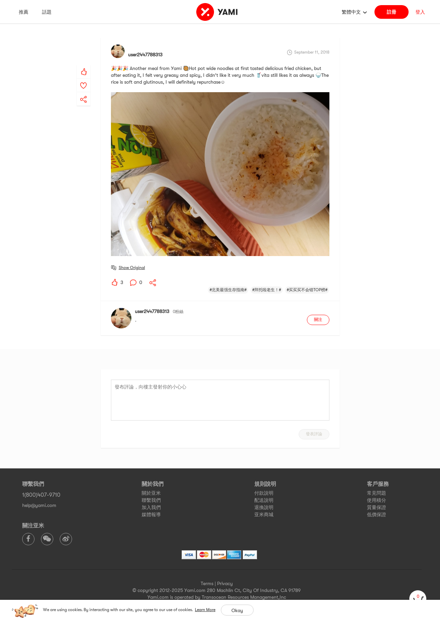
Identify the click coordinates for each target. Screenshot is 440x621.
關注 (318, 319)
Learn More (205, 609)
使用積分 (376, 500)
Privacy (225, 583)
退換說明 (263, 507)
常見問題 (376, 493)
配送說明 (263, 500)
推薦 (23, 12)
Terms (207, 583)
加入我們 (151, 507)
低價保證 (376, 514)
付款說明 (263, 493)
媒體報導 (151, 514)
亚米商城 (263, 514)
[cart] (417, 598)
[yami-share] (83, 92)
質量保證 (376, 507)
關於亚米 (151, 493)
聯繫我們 (151, 500)
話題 (47, 12)
